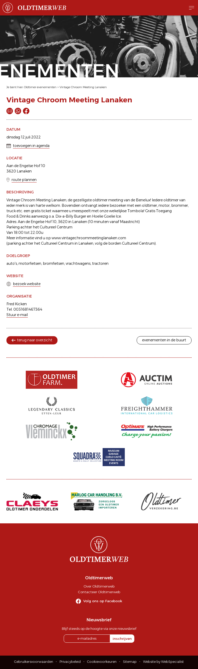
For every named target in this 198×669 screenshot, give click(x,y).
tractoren (100, 263)
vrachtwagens (78, 263)
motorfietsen (30, 263)
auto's (11, 263)
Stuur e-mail (17, 314)
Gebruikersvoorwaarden (33, 662)
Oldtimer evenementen (40, 87)
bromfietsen (53, 263)
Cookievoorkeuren (102, 662)
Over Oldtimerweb (99, 586)
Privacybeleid (70, 662)
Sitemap (130, 662)
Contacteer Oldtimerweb (99, 592)
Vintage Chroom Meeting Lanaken (83, 87)
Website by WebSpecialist (163, 662)
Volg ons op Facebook (102, 601)
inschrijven (122, 639)
